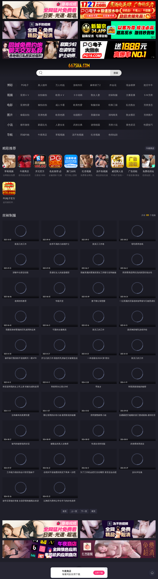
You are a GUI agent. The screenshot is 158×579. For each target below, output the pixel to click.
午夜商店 (42, 134)
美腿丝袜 (95, 114)
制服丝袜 (95, 104)
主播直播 (130, 95)
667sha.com (79, 65)
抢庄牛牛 (148, 85)
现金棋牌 (130, 85)
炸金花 (113, 85)
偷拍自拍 (42, 104)
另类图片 (148, 114)
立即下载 (99, 572)
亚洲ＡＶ (24, 95)
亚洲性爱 (24, 104)
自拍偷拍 (42, 95)
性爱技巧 (148, 124)
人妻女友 (60, 124)
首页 (65, 511)
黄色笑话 (130, 124)
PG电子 (25, 85)
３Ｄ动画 (77, 95)
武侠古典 (77, 124)
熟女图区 (130, 114)
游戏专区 (77, 85)
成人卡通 (60, 104)
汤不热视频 (77, 134)
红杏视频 (95, 134)
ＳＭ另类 (148, 95)
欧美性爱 (77, 104)
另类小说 (113, 124)
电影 (10, 105)
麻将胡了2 (95, 85)
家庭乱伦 (42, 124)
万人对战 (60, 85)
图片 (10, 115)
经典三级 (113, 104)
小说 (10, 125)
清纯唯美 (113, 114)
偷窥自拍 (24, 114)
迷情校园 (95, 124)
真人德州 (42, 85)
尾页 (93, 511)
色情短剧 (113, 134)
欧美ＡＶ (60, 95)
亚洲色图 (42, 114)
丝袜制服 (113, 95)
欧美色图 (60, 114)
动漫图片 (77, 114)
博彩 (10, 85)
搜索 (116, 72)
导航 (10, 135)
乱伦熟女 (130, 104)
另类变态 (148, 104)
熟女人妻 (95, 95)
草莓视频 (60, 134)
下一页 (84, 511)
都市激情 (24, 124)
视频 (10, 95)
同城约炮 (24, 134)
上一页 (74, 511)
